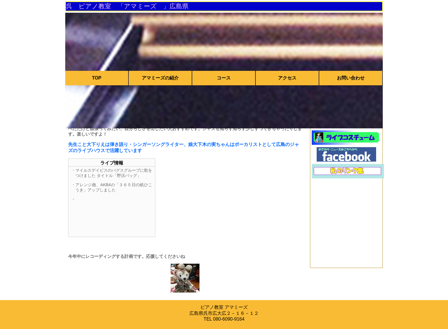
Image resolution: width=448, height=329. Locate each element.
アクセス (287, 77)
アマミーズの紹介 (160, 77)
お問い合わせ (351, 77)
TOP (97, 77)
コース (224, 77)
